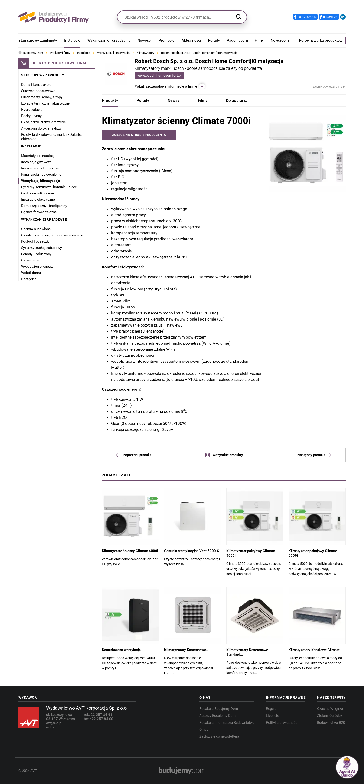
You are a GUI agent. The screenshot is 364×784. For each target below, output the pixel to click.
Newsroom (280, 40)
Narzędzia (28, 279)
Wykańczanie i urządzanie (109, 40)
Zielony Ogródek (329, 716)
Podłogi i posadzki (35, 241)
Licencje (272, 716)
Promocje (167, 40)
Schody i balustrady (36, 254)
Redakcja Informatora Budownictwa (226, 723)
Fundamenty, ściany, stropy (41, 97)
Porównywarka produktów (320, 40)
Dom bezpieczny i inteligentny (44, 206)
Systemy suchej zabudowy (41, 248)
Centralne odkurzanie (37, 193)
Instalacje (72, 40)
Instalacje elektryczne (38, 199)
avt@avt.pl (54, 723)
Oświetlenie (30, 260)
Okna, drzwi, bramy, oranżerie (43, 122)
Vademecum (237, 40)
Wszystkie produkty (224, 455)
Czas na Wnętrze (330, 709)
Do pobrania (236, 100)
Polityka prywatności (282, 723)
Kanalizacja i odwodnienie (41, 174)
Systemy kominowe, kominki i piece (49, 187)
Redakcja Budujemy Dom (218, 709)
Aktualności (191, 40)
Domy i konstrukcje (36, 85)
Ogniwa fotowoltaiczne (39, 212)
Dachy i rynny (31, 116)
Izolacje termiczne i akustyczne (45, 103)
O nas (203, 729)
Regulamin (274, 709)
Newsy (173, 100)
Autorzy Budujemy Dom (217, 716)
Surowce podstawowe (38, 91)
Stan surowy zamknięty (37, 40)
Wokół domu (31, 273)
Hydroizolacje (31, 110)
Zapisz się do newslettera (219, 736)
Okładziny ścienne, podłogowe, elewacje (52, 235)
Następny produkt (314, 455)
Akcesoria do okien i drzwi (41, 128)
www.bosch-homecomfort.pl (159, 75)
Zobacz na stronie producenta (139, 134)
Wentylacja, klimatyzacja (40, 181)
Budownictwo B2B (331, 723)
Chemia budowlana (36, 229)
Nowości (144, 40)
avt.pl (50, 727)
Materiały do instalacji (38, 156)
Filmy (259, 40)
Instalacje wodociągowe (40, 168)
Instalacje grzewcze (36, 162)
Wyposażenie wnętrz (37, 266)
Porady (214, 40)
